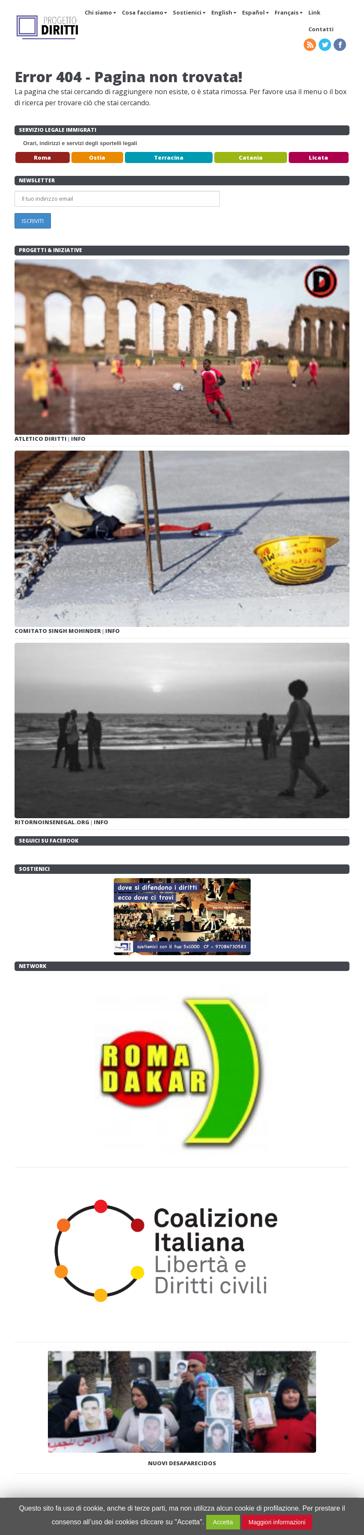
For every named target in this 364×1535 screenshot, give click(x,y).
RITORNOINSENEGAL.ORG (53, 822)
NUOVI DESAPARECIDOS (182, 1463)
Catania (251, 157)
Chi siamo (98, 12)
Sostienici (187, 12)
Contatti (321, 29)
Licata (318, 157)
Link (314, 12)
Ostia (97, 157)
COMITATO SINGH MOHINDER (58, 631)
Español (253, 12)
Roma (42, 157)
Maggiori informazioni (277, 1522)
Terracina (168, 157)
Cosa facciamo (142, 12)
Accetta (223, 1522)
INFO (78, 438)
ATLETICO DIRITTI (41, 438)
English (221, 12)
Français (287, 12)
